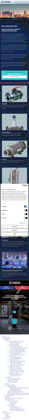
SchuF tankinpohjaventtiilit (16, 374)
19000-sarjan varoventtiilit (16, 369)
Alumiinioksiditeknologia (15, 407)
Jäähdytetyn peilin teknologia (16, 409)
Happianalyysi (13, 403)
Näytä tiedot (22, 222)
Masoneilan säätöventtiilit (13, 360)
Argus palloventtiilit (11, 356)
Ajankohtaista (8, 417)
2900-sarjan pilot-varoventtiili (16, 370)
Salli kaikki (14, 226)
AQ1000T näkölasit (14, 390)
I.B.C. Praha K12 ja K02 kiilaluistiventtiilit (19, 348)
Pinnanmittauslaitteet (9, 385)
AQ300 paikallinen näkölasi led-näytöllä (19, 387)
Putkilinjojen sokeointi (15, 375)
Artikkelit (7, 415)
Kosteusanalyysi (11, 405)
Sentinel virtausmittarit (12, 381)
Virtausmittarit (8, 377)
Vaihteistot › (5, 240)
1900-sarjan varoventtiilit (15, 367)
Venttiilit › (4, 103)
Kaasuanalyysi (13, 402)
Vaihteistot (7, 397)
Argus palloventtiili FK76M (16, 358)
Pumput (6, 383)
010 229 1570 (17, 74)
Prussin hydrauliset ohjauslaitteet (17, 354)
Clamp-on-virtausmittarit (13, 379)
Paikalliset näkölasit (11, 386)
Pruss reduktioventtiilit (15, 353)
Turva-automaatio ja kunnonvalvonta (13, 398)
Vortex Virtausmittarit (12, 382)
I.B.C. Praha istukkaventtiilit (16, 346)
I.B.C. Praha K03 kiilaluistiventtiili (17, 350)
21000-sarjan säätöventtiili (16, 362)
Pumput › (4, 159)
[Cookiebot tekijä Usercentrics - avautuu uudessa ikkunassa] (22, 185)
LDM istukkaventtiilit (14, 344)
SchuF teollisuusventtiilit (12, 373)
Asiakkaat (4, 411)
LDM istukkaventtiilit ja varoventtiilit (15, 341)
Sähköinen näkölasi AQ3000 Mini (14, 391)
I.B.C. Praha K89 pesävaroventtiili (17, 349)
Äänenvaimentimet (9, 395)
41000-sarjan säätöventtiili (16, 363)
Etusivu (4, 336)
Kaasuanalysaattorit (9, 399)
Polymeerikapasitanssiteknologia (17, 410)
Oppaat (6, 414)
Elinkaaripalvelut (6, 337)
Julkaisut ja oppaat (6, 413)
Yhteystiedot (5, 418)
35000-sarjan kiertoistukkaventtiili (17, 361)
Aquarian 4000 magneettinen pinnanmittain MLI (18, 393)
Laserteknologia (13, 406)
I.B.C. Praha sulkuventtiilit (13, 345)
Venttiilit (7, 340)
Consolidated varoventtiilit (13, 366)
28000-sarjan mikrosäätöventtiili (17, 365)
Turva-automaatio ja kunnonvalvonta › (12, 270)
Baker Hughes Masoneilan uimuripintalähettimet (18, 394)
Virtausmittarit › (6, 132)
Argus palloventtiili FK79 (15, 357)
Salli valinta (14, 230)
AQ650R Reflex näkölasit (15, 389)
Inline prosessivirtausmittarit (13, 378)
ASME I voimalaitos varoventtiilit (17, 371)
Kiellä (14, 233)
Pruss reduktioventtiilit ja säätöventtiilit (16, 352)
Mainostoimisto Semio (14, 331)
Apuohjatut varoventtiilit (15, 342)
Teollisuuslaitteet (6, 338)
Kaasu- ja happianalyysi (12, 401)
